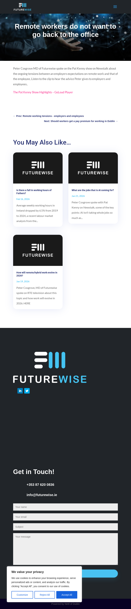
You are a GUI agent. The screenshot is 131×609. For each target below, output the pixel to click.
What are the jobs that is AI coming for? (93, 190)
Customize (22, 594)
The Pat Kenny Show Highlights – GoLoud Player (43, 92)
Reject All (45, 594)
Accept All (67, 594)
